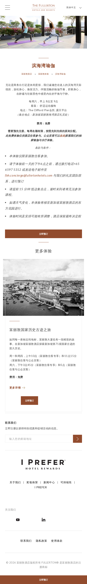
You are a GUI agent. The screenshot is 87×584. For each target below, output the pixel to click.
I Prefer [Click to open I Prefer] (40, 487)
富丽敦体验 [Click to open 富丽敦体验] (43, 74)
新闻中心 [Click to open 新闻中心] (49, 482)
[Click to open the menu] (7, 7)
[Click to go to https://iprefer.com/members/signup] (43, 464)
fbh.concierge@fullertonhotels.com (29, 175)
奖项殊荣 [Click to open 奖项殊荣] (32, 482)
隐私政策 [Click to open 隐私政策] (41, 540)
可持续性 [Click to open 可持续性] (66, 482)
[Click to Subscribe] (77, 439)
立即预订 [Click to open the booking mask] (43, 579)
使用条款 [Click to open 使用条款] (57, 540)
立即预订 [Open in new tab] (43, 234)
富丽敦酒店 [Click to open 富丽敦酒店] (26, 74)
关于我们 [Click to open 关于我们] (15, 482)
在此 (62, 135)
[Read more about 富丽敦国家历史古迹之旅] (43, 386)
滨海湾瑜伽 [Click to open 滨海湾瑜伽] (60, 74)
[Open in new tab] (18, 519)
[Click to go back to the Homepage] (43, 7)
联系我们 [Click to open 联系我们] (26, 540)
